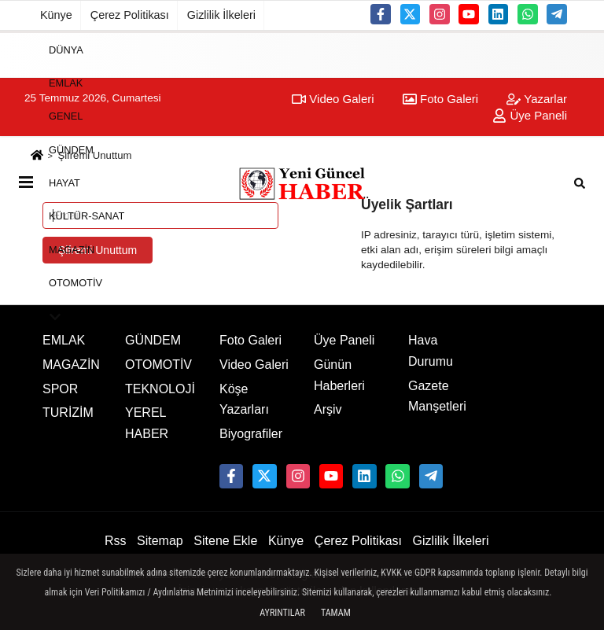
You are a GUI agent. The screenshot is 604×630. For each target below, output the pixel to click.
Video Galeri (254, 364)
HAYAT (64, 183)
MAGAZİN (71, 249)
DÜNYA (66, 49)
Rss (116, 540)
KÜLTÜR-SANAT (86, 216)
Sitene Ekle (225, 540)
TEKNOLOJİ (160, 389)
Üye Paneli (344, 340)
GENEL (66, 116)
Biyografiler (250, 433)
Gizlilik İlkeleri (221, 15)
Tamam (336, 612)
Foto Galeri (250, 340)
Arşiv (328, 409)
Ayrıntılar (282, 612)
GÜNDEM (71, 149)
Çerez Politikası (129, 15)
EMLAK (66, 83)
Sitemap (160, 540)
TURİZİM (68, 412)
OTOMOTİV (75, 283)
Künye (56, 15)
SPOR (60, 389)
